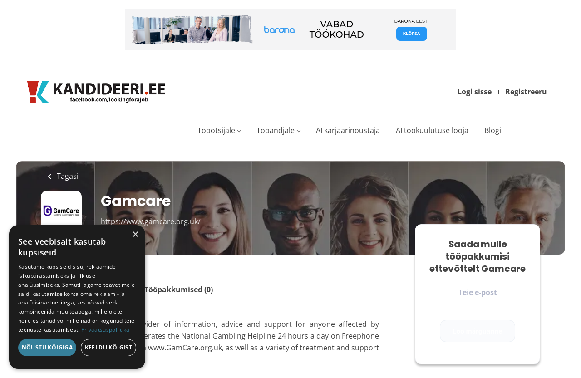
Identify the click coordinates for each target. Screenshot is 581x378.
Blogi (492, 130)
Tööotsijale (216, 130)
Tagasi (67, 176)
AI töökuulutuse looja (432, 130)
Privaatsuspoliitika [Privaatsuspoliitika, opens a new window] (105, 330)
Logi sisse (475, 91)
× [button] (135, 234)
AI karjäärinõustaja (348, 130)
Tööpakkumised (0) (178, 290)
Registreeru (526, 91)
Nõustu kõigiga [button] (47, 347)
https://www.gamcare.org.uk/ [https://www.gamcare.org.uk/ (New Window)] (151, 221)
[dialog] (77, 297)
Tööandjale (275, 130)
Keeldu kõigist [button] (109, 347)
